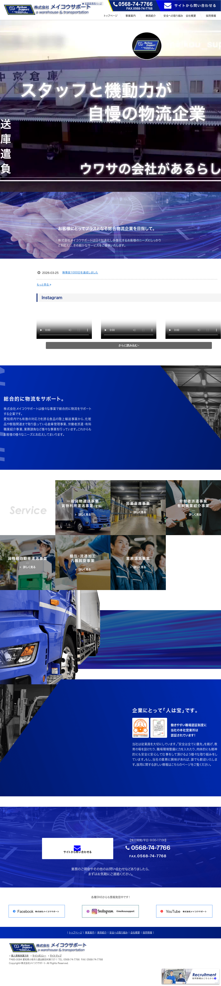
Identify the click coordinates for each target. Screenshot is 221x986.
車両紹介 (102, 932)
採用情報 (147, 932)
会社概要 (135, 932)
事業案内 (89, 932)
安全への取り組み (118, 932)
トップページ (75, 932)
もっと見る (44, 284)
